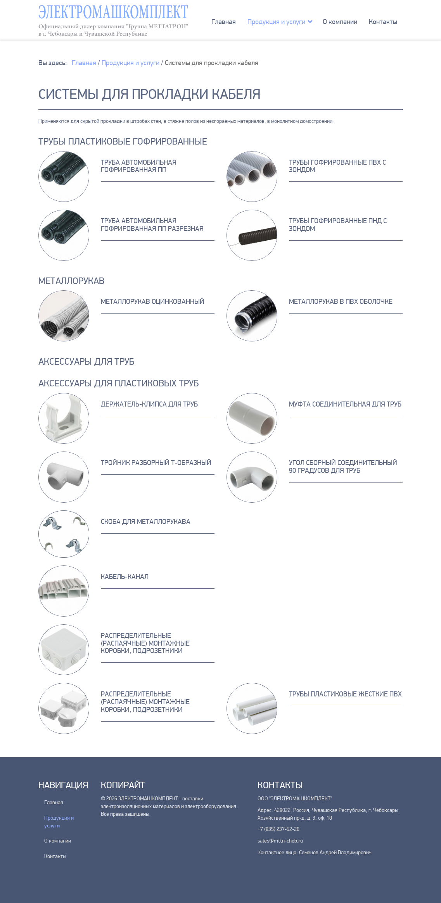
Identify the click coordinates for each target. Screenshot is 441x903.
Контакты (383, 21)
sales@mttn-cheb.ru (280, 841)
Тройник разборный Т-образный (156, 462)
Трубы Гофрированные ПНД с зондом (338, 225)
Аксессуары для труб (86, 361)
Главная (223, 21)
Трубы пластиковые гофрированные (122, 141)
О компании (340, 21)
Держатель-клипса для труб (149, 404)
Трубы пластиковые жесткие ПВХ (345, 694)
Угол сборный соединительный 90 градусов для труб (343, 466)
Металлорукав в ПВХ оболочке (341, 301)
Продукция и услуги (276, 21)
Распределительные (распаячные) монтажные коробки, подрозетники (145, 643)
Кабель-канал (125, 576)
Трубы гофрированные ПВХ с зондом (337, 166)
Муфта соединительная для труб (345, 404)
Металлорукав (71, 281)
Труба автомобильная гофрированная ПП (138, 166)
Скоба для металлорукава (145, 521)
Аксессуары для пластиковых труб (118, 383)
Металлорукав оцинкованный (152, 301)
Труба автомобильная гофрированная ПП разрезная (152, 225)
